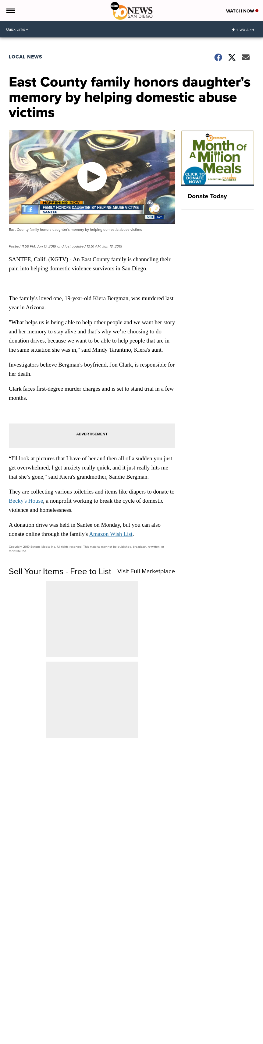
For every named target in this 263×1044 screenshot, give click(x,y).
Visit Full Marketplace (146, 571)
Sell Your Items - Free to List (60, 571)
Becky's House (26, 500)
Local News (25, 56)
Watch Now (242, 11)
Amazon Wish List (110, 534)
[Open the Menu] (10, 10)
